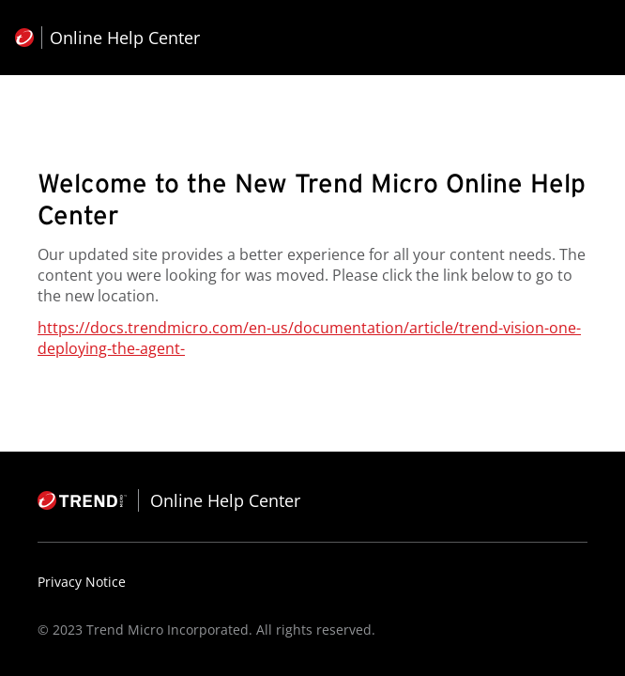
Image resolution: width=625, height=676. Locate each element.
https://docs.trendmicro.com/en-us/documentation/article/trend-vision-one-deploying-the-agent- (309, 338)
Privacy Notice (82, 582)
